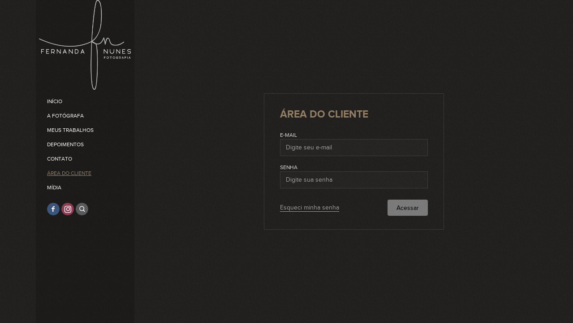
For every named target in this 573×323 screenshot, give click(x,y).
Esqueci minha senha (309, 207)
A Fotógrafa (65, 116)
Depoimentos (65, 144)
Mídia (54, 187)
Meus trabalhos (70, 130)
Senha (288, 167)
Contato (59, 159)
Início (54, 101)
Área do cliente (69, 173)
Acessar (407, 208)
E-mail (288, 135)
